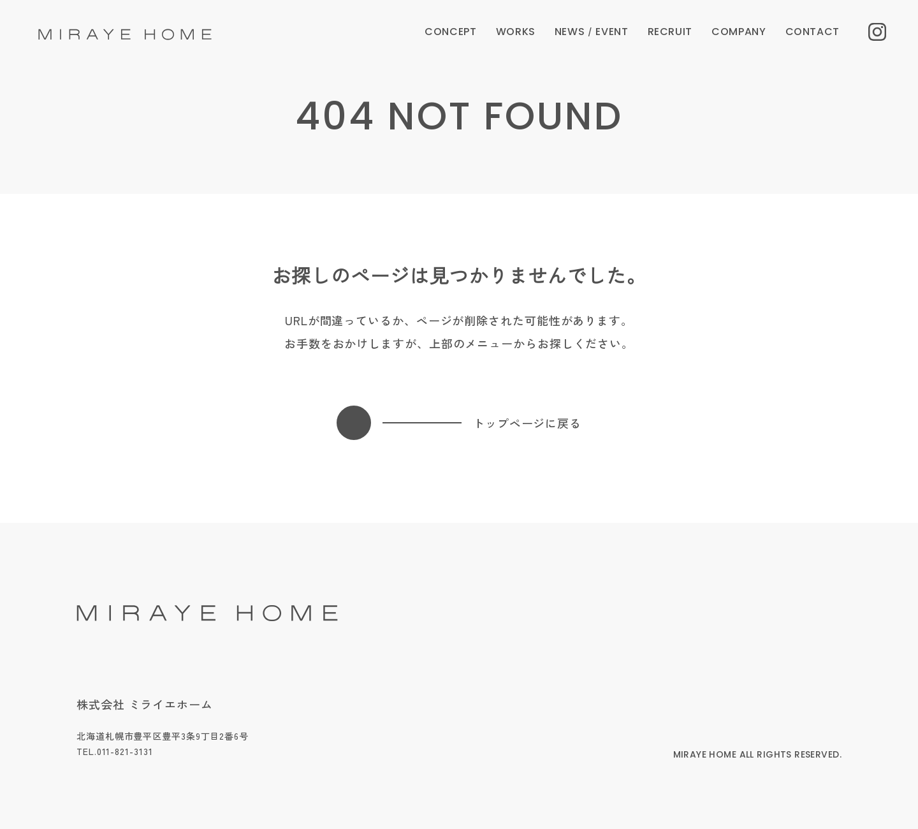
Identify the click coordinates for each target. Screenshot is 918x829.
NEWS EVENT (592, 31)
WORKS (516, 31)
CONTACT (812, 31)
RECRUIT (670, 31)
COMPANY (738, 31)
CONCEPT (450, 31)
